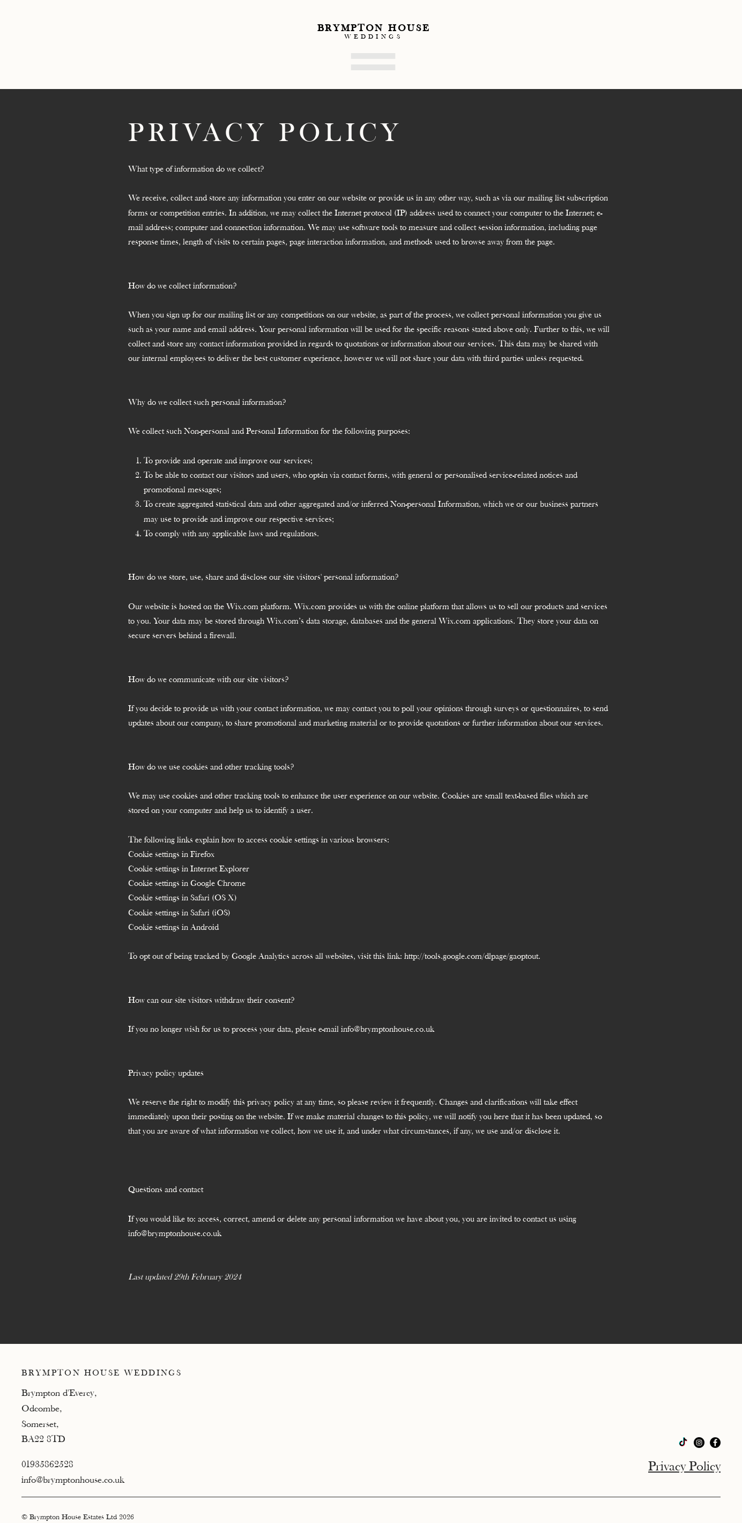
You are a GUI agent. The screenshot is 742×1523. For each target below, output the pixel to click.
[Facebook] (715, 1442)
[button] (373, 61)
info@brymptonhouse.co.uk (387, 1029)
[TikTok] (683, 1442)
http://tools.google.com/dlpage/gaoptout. (472, 956)
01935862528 (47, 1464)
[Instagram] (699, 1442)
